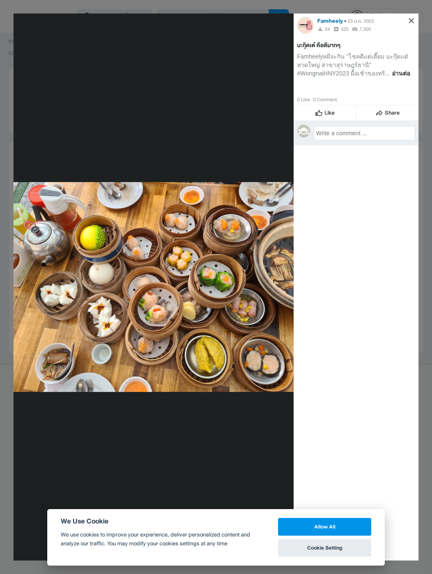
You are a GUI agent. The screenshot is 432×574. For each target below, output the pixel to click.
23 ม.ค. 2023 (361, 21)
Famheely (330, 20)
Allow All (324, 527)
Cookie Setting (324, 548)
